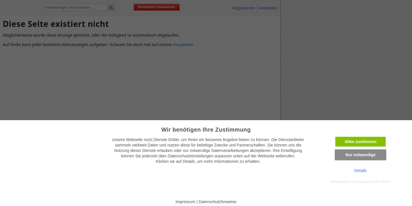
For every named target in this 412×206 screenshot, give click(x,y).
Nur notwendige (360, 154)
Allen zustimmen (360, 141)
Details (360, 170)
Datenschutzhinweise (217, 201)
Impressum (185, 201)
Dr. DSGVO (382, 181)
